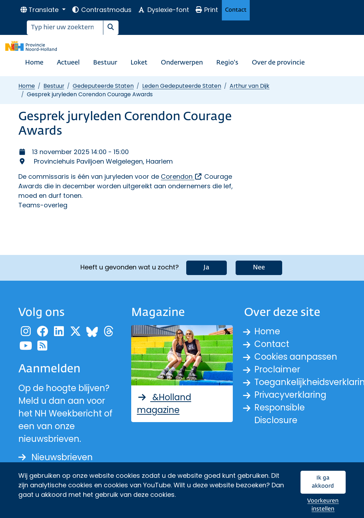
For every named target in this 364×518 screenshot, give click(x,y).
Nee (259, 267)
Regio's (227, 63)
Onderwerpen (182, 63)
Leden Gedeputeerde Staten (181, 86)
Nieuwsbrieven (55, 457)
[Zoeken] (65, 27)
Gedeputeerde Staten (103, 86)
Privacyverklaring (290, 395)
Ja (207, 267)
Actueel (68, 63)
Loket (139, 63)
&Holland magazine (164, 403)
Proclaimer (277, 369)
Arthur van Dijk (249, 86)
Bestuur (105, 63)
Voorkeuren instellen (323, 505)
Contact (236, 10)
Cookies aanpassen (295, 356)
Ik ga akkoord (323, 482)
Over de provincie (278, 63)
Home (34, 63)
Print (206, 9)
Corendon (181, 176)
